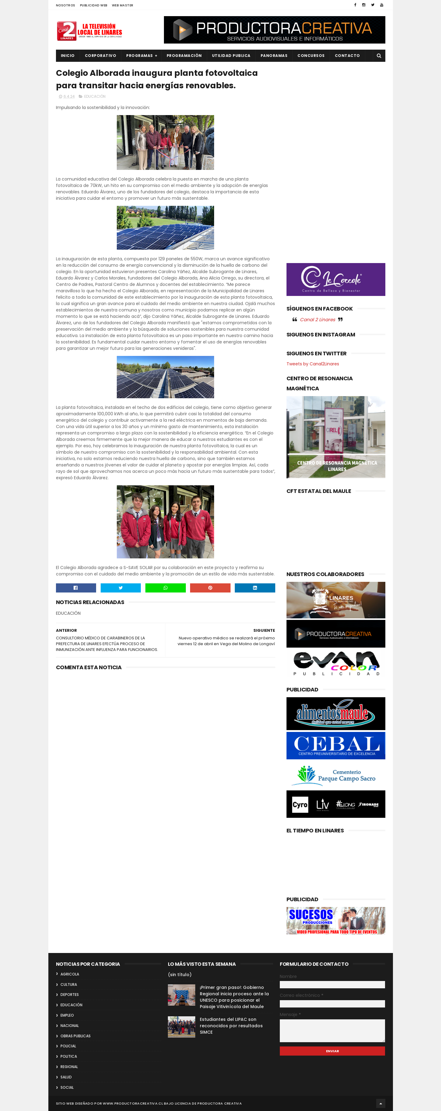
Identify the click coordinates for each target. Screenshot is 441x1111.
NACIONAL (70, 1025)
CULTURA (69, 984)
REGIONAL (69, 1066)
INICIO (68, 55)
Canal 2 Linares (317, 319)
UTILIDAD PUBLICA (231, 55)
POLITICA (69, 1056)
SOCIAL (67, 1087)
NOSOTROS (65, 5)
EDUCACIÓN (95, 96)
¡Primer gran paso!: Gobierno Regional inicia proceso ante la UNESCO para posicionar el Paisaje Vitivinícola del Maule (234, 997)
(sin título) (180, 975)
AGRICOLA (70, 974)
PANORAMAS (274, 55)
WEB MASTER (123, 5)
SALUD (66, 1077)
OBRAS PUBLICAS (76, 1036)
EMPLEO (67, 1015)
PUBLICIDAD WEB (93, 5)
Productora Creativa (219, 1103)
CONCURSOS (311, 55)
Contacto (347, 55)
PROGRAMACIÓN (184, 55)
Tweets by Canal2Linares (312, 364)
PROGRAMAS (139, 55)
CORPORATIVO (100, 55)
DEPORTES (70, 994)
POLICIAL (68, 1046)
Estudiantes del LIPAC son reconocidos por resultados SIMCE (231, 1025)
